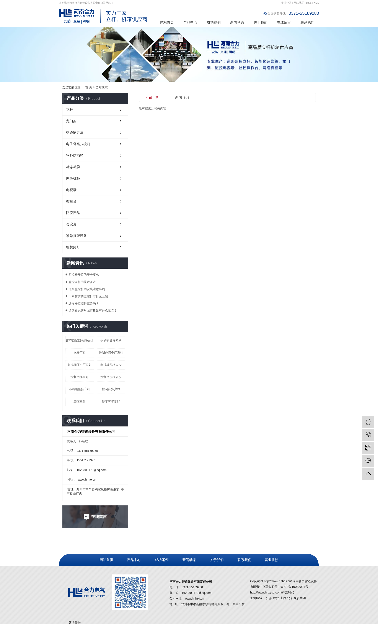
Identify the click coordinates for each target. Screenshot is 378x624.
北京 (290, 598)
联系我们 (307, 22)
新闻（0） (183, 97)
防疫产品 (73, 213)
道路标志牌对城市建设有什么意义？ (92, 310)
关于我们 (260, 22)
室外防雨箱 (74, 155)
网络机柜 (73, 178)
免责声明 (300, 598)
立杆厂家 (79, 352)
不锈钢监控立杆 (79, 389)
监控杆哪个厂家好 (79, 365)
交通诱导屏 (74, 132)
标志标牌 (73, 167)
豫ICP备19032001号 (294, 587)
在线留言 (284, 22)
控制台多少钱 (111, 389)
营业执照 (271, 560)
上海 (283, 598)
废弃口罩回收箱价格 (79, 340)
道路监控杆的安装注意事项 (86, 289)
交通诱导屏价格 (111, 340)
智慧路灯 (73, 247)
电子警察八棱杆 (78, 144)
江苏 (269, 598)
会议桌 (71, 224)
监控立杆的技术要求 (82, 282)
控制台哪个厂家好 (111, 352)
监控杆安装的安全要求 (83, 274)
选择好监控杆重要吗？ (83, 303)
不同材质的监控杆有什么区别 (88, 296)
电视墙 (71, 190)
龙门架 (71, 121)
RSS (309, 2)
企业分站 (286, 2)
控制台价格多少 (111, 377)
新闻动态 (237, 22)
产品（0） (153, 97)
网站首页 (167, 22)
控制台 (71, 201)
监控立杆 (79, 401)
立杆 (69, 109)
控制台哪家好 (79, 377)
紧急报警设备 (76, 236)
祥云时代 (288, 592)
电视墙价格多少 (111, 365)
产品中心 (190, 22)
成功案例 (214, 22)
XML (316, 2)
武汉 (276, 598)
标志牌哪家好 (111, 401)
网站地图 (299, 2)
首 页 (88, 87)
